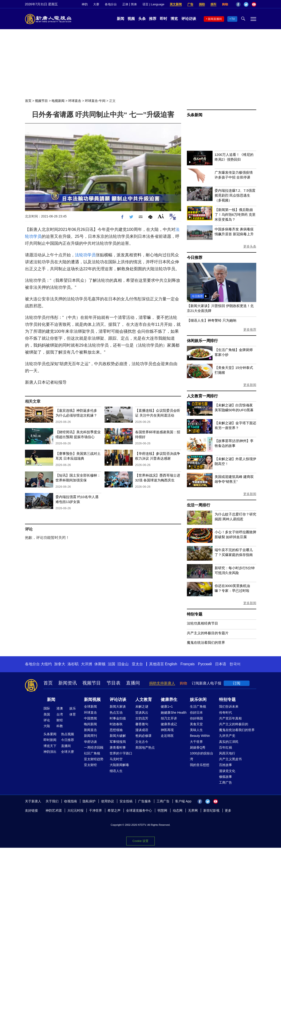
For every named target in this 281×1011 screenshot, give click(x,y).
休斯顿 (99, 664)
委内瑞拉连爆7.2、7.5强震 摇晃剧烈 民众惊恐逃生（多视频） (235, 195)
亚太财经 (90, 765)
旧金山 (123, 664)
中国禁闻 (90, 718)
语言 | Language (153, 4)
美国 (46, 714)
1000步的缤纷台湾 (201, 756)
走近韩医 (167, 736)
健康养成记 (169, 724)
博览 (174, 19)
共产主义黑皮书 (230, 759)
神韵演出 (49, 752)
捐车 (213, 4)
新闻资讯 (67, 682)
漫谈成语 (141, 730)
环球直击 (74, 101)
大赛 (96, 4)
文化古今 (141, 742)
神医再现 (167, 730)
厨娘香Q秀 (197, 747)
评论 (46, 720)
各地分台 (111, 4)
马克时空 (116, 759)
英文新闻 (176, 4)
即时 (163, 19)
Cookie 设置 (140, 841)
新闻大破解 (118, 736)
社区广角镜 (92, 753)
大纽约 (46, 664)
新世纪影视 (211, 810)
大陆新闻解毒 (119, 765)
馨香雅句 (141, 724)
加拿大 (59, 664)
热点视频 (67, 734)
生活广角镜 (198, 706)
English (171, 664)
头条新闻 (194, 115)
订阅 (236, 683)
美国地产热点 (145, 747)
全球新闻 (90, 706)
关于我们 (52, 801)
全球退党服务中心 (139, 810)
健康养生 (169, 699)
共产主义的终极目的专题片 (208, 633)
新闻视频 (92, 699)
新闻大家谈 (118, 706)
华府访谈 (90, 742)
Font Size (160, 216)
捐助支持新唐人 (162, 683)
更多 (228, 810)
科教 (59, 726)
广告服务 (144, 801)
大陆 (46, 726)
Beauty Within (200, 736)
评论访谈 (188, 19)
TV (233, 19)
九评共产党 (227, 736)
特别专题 (194, 614)
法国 (111, 664)
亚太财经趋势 (93, 759)
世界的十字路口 (121, 753)
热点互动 (116, 712)
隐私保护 (89, 801)
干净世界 (95, 810)
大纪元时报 (75, 810)
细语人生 (116, 771)
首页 (28, 101)
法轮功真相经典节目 (202, 623)
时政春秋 (116, 724)
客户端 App (183, 801)
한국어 (235, 664)
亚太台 (137, 664)
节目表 (113, 682)
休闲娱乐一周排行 (202, 341)
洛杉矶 (73, 664)
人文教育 (143, 699)
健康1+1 (167, 706)
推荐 (152, 19)
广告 (190, 4)
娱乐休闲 (198, 699)
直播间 (133, 682)
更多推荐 (249, 329)
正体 (125, 4)
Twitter (246, 4)
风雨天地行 (227, 753)
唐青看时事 (118, 747)
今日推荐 (194, 257)
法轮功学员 (85, 255)
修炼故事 (225, 777)
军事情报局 (118, 742)
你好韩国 (196, 718)
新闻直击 (90, 730)
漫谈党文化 (227, 771)
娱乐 (72, 708)
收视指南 (70, 801)
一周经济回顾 (93, 747)
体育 (72, 714)
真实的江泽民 (228, 742)
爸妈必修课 (143, 736)
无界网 (193, 810)
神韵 (85, 4)
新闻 (120, 19)
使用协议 (107, 801)
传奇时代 (225, 712)
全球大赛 (67, 752)
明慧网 (162, 810)
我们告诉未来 (228, 706)
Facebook (238, 4)
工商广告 (225, 782)
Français (187, 664)
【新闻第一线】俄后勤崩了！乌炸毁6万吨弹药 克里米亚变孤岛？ (235, 214)
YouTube (254, 4)
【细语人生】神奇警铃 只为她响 (211, 320)
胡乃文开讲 (169, 718)
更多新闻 (249, 385)
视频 (131, 19)
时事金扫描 (118, 718)
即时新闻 (49, 740)
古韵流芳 (141, 718)
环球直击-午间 (95, 101)
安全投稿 (126, 801)
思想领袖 (116, 730)
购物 (225, 4)
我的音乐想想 (199, 765)
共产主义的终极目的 (233, 724)
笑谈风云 (141, 712)
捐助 (202, 4)
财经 (59, 720)
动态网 (177, 810)
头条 (142, 19)
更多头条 (249, 246)
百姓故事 (225, 765)
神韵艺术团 (54, 810)
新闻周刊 (90, 736)
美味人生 (196, 730)
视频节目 (41, 101)
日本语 (220, 664)
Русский (205, 664)
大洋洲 (86, 664)
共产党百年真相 (230, 718)
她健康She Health (173, 712)
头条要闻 (49, 734)
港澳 (59, 708)
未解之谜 (141, 706)
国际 (46, 708)
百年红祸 (225, 747)
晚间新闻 (90, 724)
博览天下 (49, 746)
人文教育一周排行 (202, 396)
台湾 (59, 714)
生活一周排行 (198, 505)
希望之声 (114, 810)
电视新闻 (58, 101)
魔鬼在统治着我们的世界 (206, 642)
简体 (134, 4)
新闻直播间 (215, 19)
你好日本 (196, 712)
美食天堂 (196, 724)
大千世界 (196, 742)
